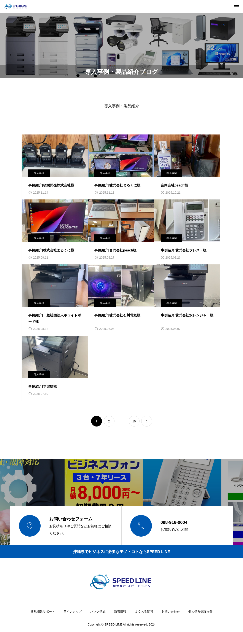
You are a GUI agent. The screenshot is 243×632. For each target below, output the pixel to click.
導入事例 (39, 173)
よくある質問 (144, 611)
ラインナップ (73, 611)
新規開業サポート (43, 611)
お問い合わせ (171, 611)
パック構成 (97, 611)
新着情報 (120, 611)
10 (134, 421)
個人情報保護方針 (200, 611)
